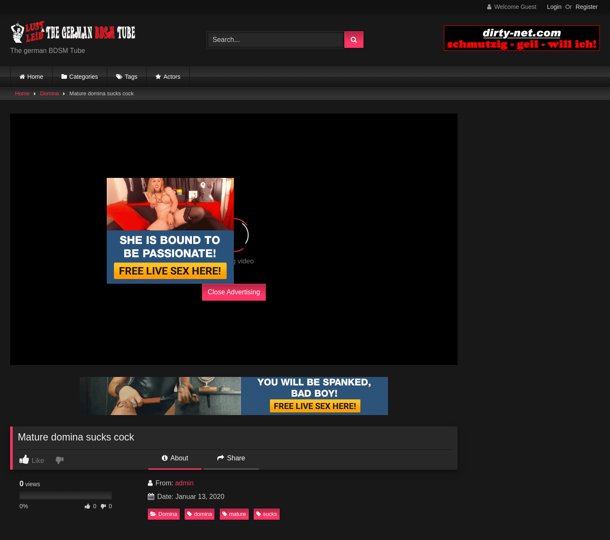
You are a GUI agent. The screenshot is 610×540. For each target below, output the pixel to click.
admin (184, 483)
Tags (131, 76)
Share (231, 458)
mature (234, 514)
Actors (172, 76)
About (175, 458)
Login (554, 6)
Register (587, 6)
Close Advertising (234, 292)
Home (35, 76)
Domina (49, 93)
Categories (83, 76)
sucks (266, 514)
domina (199, 514)
